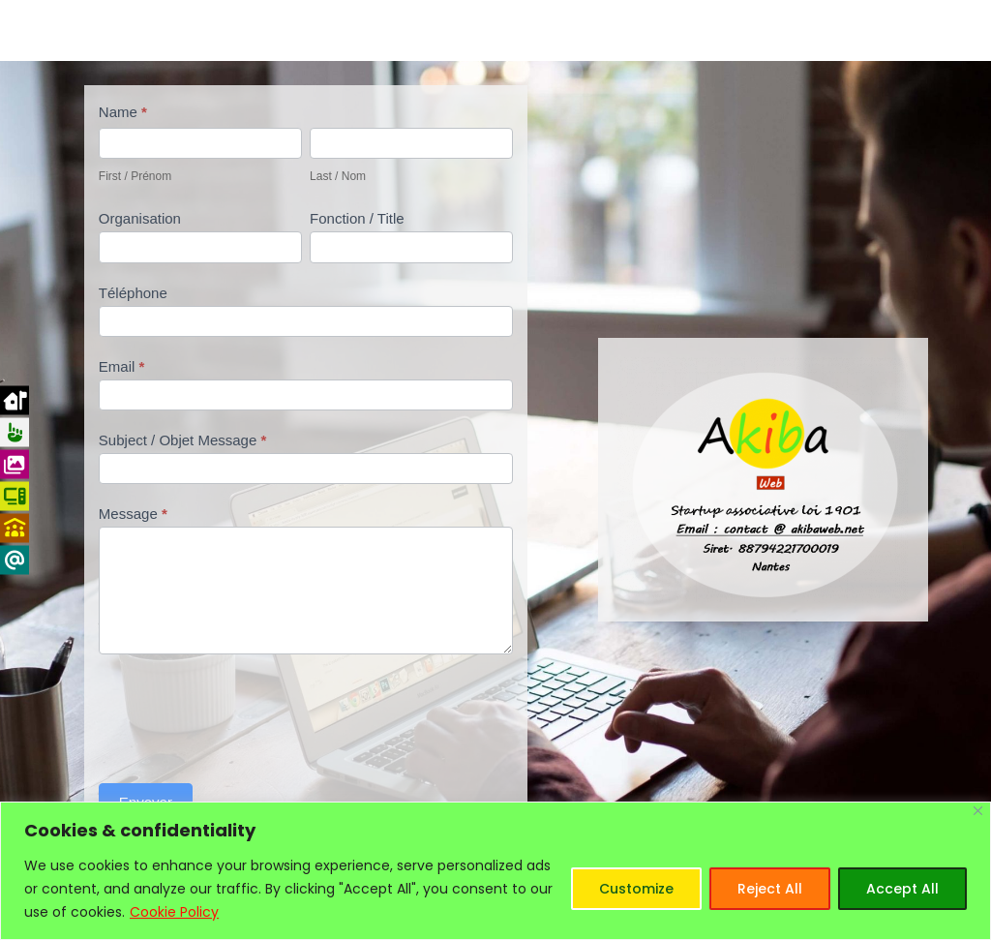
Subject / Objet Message (182, 440)
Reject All (769, 888)
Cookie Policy (174, 912)
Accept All (902, 888)
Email (122, 366)
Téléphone (133, 293)
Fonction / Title (357, 218)
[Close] (978, 810)
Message (133, 513)
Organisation (140, 218)
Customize (636, 888)
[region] (495, 871)
